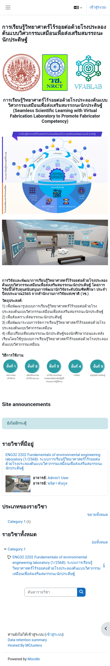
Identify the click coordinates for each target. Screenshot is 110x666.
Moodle (33, 659)
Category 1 (17, 521)
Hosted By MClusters (25, 645)
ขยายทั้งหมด (97, 514)
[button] (78, 7)
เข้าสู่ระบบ (98, 7)
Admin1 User (58, 478)
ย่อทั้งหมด (100, 542)
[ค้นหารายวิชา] (50, 592)
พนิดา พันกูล (58, 483)
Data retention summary (27, 640)
